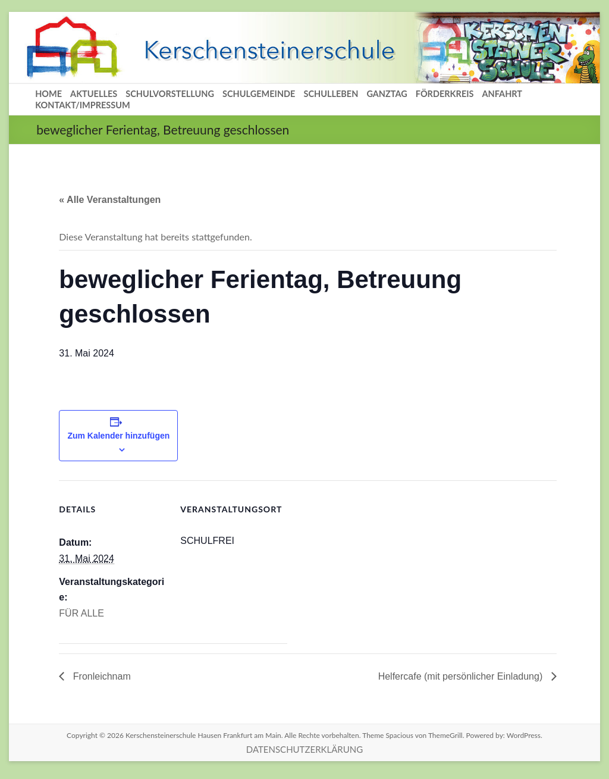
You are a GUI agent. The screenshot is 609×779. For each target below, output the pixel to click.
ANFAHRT (502, 94)
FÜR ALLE (81, 613)
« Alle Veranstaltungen (110, 200)
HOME (48, 94)
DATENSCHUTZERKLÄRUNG (304, 749)
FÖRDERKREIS (445, 94)
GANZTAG (386, 94)
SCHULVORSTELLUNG (169, 94)
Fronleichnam (100, 676)
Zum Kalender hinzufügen (118, 435)
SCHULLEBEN (330, 94)
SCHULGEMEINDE (258, 94)
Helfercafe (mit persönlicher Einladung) (461, 676)
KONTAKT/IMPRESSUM (82, 105)
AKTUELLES (93, 94)
